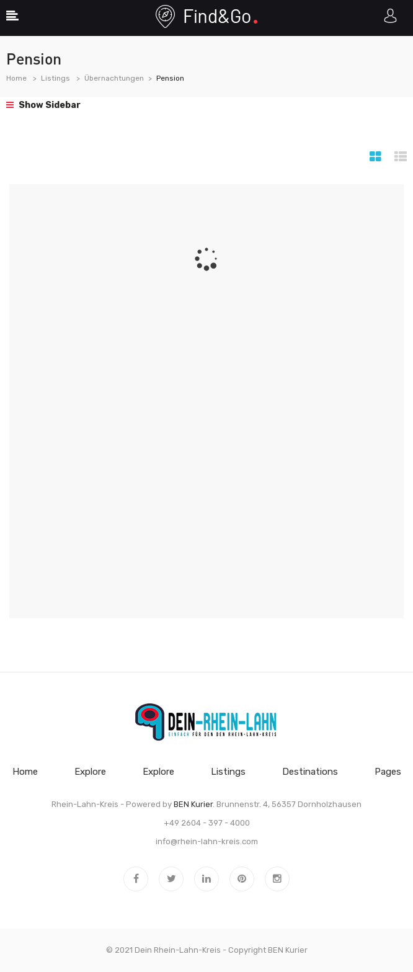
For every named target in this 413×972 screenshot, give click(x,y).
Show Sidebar (43, 105)
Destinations (310, 771)
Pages (388, 771)
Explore (90, 771)
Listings (55, 78)
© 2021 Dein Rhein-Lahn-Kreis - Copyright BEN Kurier (207, 950)
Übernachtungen (114, 78)
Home (16, 78)
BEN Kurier (193, 804)
